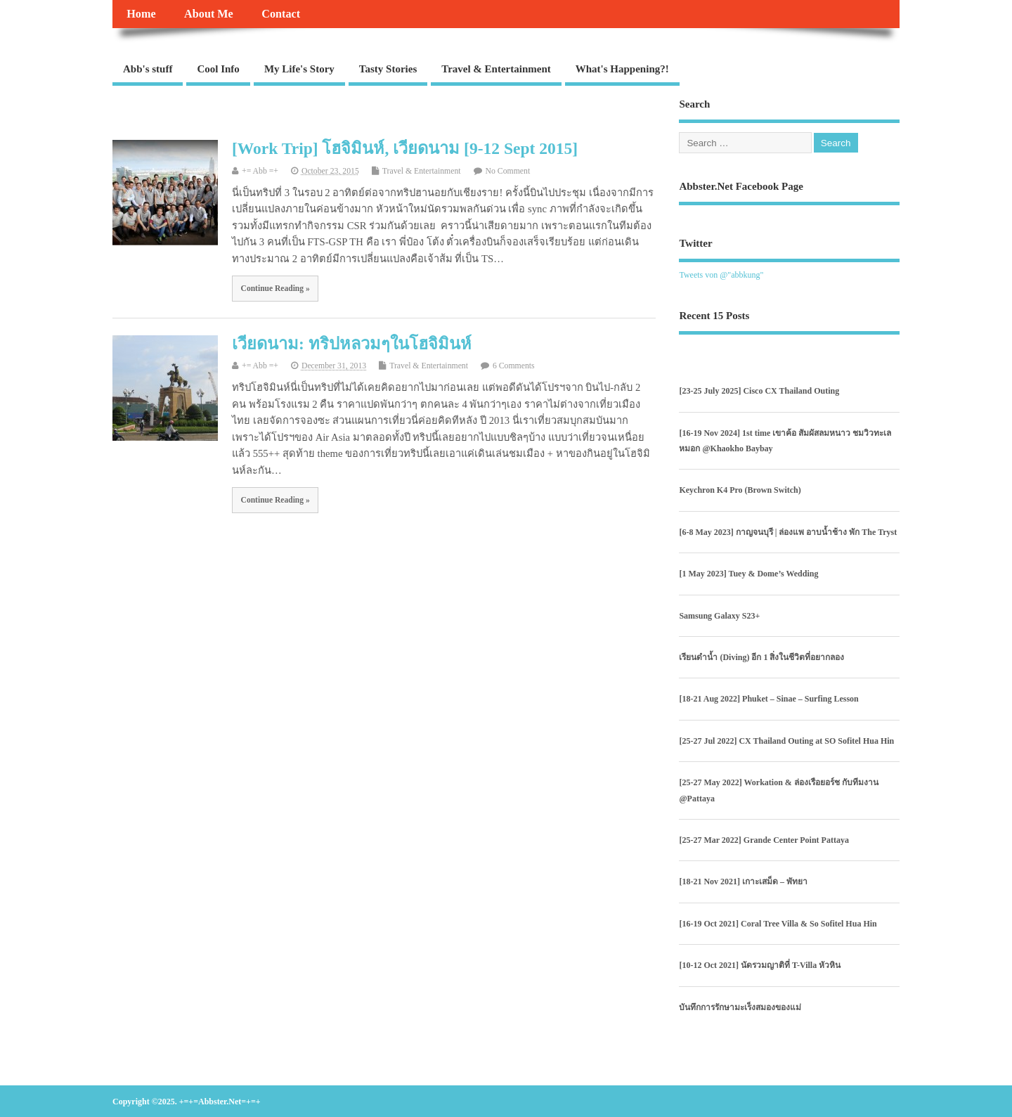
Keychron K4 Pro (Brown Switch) (739, 490)
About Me (208, 14)
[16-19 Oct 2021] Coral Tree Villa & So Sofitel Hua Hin (777, 924)
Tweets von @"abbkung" (721, 275)
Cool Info (218, 69)
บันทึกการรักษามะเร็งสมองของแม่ (740, 1007)
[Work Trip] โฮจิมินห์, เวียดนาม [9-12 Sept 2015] (405, 148)
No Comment (508, 171)
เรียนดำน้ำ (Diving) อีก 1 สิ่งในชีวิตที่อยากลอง (761, 657)
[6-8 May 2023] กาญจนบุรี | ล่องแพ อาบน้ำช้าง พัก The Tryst (788, 532)
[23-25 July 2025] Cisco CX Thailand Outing (759, 391)
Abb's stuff (147, 69)
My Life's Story (299, 69)
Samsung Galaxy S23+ (719, 616)
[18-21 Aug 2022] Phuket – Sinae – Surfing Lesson (768, 699)
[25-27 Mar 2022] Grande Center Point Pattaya (764, 840)
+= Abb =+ (260, 171)
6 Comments (514, 365)
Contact (280, 14)
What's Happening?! (622, 69)
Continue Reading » (275, 288)
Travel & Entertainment (496, 69)
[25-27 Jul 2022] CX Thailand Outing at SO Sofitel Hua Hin (786, 741)
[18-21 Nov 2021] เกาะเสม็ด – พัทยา (743, 881)
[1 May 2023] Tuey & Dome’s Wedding (748, 574)
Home (140, 14)
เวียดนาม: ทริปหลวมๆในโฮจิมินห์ (352, 344)
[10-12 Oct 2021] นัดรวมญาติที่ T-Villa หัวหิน (760, 965)
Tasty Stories (388, 69)
